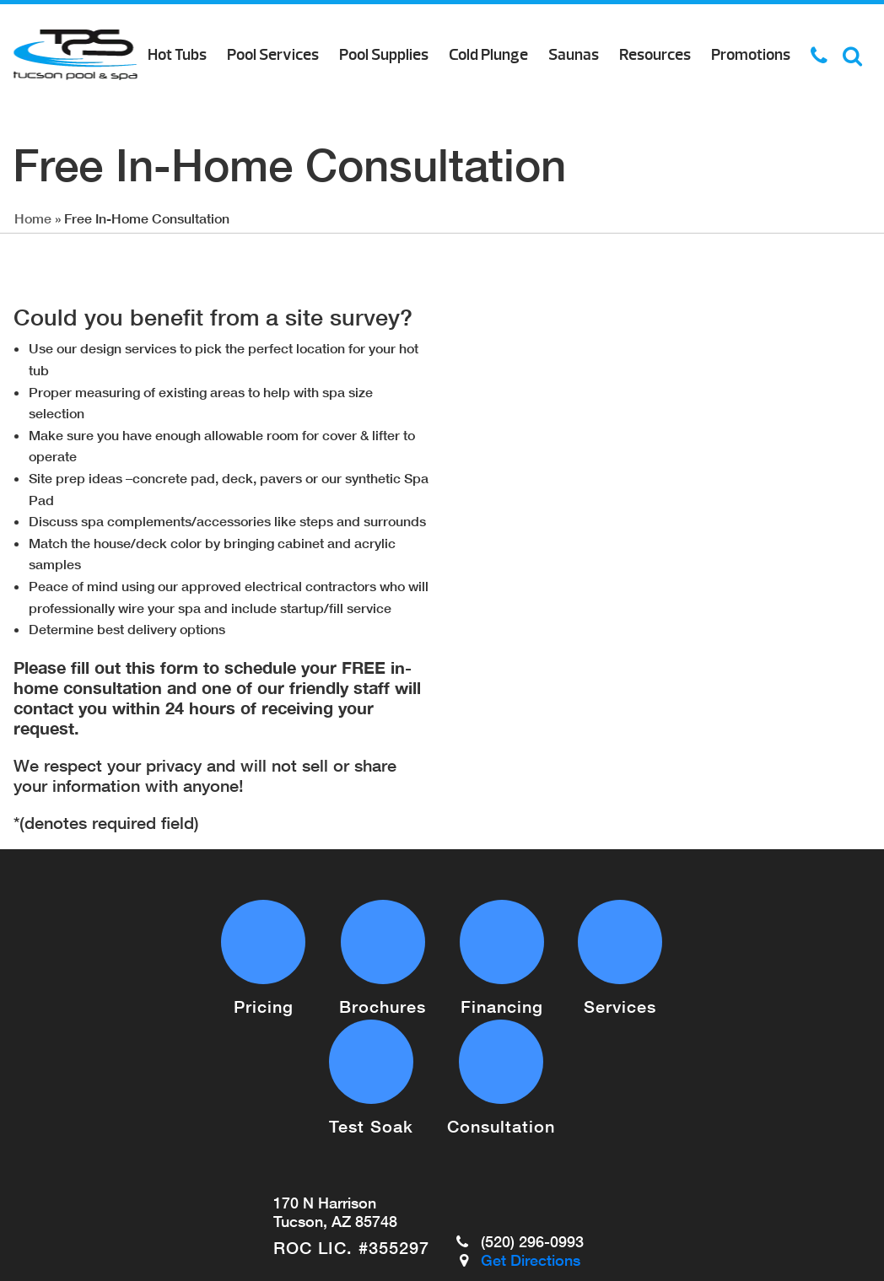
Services (620, 1006)
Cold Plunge (488, 55)
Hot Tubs (177, 55)
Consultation (501, 1126)
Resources (655, 55)
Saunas (573, 55)
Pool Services (273, 55)
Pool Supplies (384, 55)
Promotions (750, 55)
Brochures (382, 1006)
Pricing (264, 1006)
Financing (502, 1006)
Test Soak (371, 1126)
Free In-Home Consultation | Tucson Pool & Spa (75, 55)
